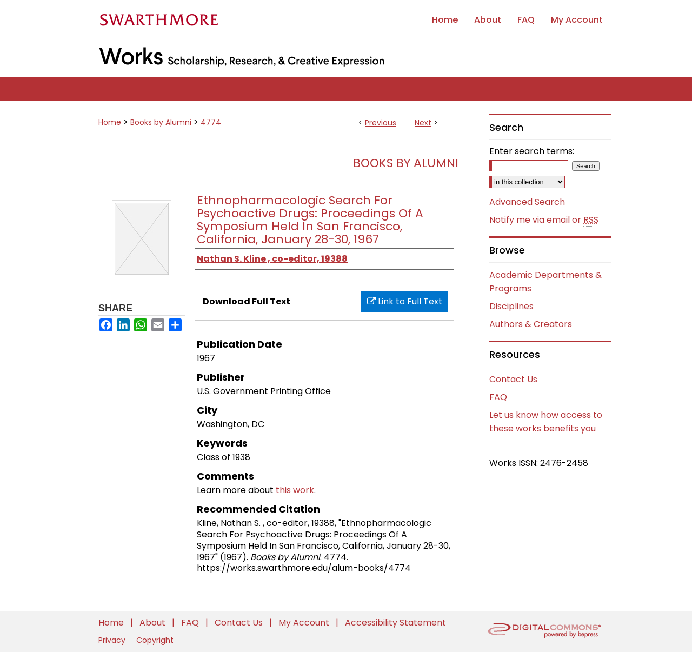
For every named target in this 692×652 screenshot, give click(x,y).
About (153, 622)
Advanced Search (527, 202)
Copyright (155, 640)
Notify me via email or (543, 220)
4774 (211, 122)
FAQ (498, 397)
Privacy (113, 640)
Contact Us (513, 379)
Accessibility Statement (395, 622)
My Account (304, 622)
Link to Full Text (404, 301)
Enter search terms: (531, 151)
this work (295, 490)
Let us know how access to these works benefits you (545, 422)
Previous (380, 122)
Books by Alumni (160, 122)
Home (109, 122)
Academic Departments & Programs (545, 282)
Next (423, 122)
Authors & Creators (530, 324)
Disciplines (511, 306)
